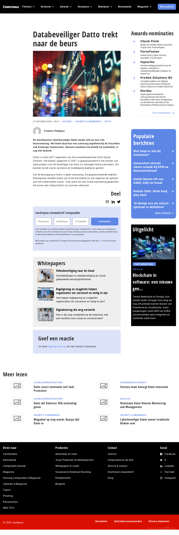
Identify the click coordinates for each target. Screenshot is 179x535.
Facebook (169, 454)
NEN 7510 (8, 507)
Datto (108, 121)
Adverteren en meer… (67, 454)
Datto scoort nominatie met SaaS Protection (54, 389)
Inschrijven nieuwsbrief (121, 472)
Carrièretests (10, 454)
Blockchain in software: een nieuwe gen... (153, 282)
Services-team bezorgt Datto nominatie (144, 387)
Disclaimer (101, 521)
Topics (6, 489)
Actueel (67, 121)
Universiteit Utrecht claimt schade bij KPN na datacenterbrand (150, 166)
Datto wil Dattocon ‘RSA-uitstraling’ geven (55, 405)
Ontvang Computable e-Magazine (22, 478)
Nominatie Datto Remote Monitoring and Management (143, 405)
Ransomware (10, 501)
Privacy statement (159, 521)
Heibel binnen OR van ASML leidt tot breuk (148, 181)
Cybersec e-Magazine (15, 484)
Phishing (8, 495)
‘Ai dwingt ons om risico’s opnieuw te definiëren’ (151, 205)
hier (100, 241)
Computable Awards (14, 466)
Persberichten (63, 478)
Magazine (8, 472)
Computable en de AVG (121, 460)
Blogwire (60, 484)
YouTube (169, 472)
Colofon (112, 454)
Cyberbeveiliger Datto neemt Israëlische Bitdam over (144, 421)
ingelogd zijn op (57, 346)
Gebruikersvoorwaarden (128, 521)
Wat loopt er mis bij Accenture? (147, 153)
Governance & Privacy (133, 382)
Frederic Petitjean (54, 131)
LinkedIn (169, 466)
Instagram (170, 478)
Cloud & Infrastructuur (48, 382)
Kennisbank (9, 460)
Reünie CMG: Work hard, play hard (150, 193)
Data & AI (138, 269)
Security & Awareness (88, 121)
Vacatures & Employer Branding (73, 472)
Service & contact (117, 466)
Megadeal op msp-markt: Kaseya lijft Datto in (56, 421)
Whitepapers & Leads (67, 466)
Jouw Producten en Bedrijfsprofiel (74, 460)
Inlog (110, 478)
